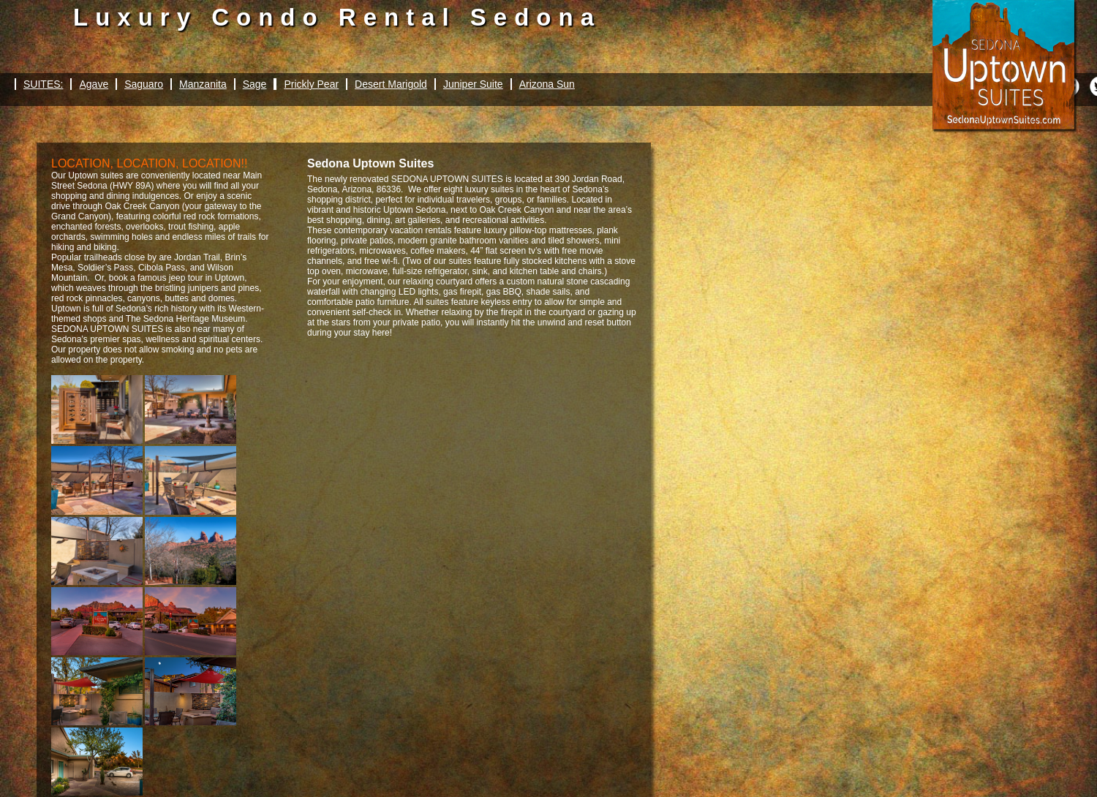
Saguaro (143, 84)
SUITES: (43, 84)
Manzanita (203, 84)
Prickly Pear (311, 84)
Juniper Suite (473, 84)
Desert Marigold (391, 84)
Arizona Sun (547, 84)
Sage (255, 84)
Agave (93, 84)
